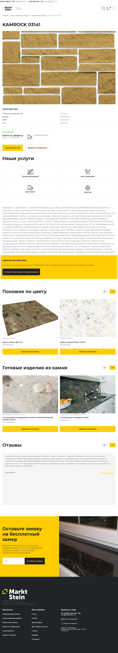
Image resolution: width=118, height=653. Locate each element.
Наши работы (8, 631)
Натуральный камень (11, 614)
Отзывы (35, 635)
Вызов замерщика (69, 619)
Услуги (34, 618)
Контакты (35, 639)
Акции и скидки (9, 635)
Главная (5, 15)
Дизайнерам (37, 622)
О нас (34, 614)
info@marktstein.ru (68, 615)
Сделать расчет (12, 148)
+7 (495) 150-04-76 (71, 613)
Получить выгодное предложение (21, 272)
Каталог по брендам (11, 627)
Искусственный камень (20, 15)
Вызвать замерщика (37, 148)
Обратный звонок (69, 624)
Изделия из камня (10, 622)
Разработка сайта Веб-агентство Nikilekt (18, 604)
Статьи (34, 631)
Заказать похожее (30, 352)
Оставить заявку (35, 561)
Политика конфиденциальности (15, 602)
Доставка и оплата (40, 627)
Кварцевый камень (39, 15)
